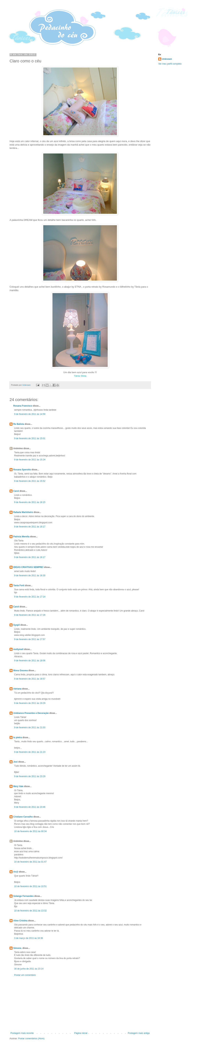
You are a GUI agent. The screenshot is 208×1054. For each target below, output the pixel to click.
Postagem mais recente (22, 1033)
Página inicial (80, 1033)
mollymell (18, 649)
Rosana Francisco (22, 406)
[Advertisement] (80, 1004)
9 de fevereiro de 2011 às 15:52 (29, 481)
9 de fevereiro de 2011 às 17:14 (29, 596)
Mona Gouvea (20, 670)
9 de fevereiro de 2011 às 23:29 (29, 776)
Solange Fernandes (23, 896)
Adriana (17, 688)
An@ (16, 871)
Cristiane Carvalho (23, 816)
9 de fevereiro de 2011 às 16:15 (29, 502)
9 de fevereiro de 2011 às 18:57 (29, 679)
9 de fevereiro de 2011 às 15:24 (29, 459)
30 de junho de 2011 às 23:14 (28, 968)
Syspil (16, 625)
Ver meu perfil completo (169, 64)
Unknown (167, 59)
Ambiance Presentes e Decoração (31, 713)
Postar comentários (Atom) (31, 1038)
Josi (15, 762)
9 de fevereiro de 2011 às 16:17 (29, 526)
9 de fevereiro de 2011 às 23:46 (29, 807)
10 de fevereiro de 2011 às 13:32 (30, 910)
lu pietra (17, 737)
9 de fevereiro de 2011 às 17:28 (29, 615)
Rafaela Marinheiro (23, 512)
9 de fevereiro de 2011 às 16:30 (29, 575)
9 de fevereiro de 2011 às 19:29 (29, 703)
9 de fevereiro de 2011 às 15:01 (29, 438)
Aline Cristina (20, 920)
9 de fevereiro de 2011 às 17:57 (29, 639)
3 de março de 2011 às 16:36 (28, 938)
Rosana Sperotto (22, 469)
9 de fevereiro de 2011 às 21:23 (29, 752)
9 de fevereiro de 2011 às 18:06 (29, 660)
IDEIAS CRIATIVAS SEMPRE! (28, 567)
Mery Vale (18, 786)
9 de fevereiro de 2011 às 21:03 (29, 727)
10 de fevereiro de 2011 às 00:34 (30, 831)
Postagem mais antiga (139, 1033)
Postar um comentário (25, 975)
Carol (16, 491)
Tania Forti (18, 585)
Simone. (17, 948)
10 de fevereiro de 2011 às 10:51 (30, 886)
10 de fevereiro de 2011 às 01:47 (30, 862)
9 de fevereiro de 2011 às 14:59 (29, 414)
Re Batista (18, 424)
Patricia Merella (21, 536)
